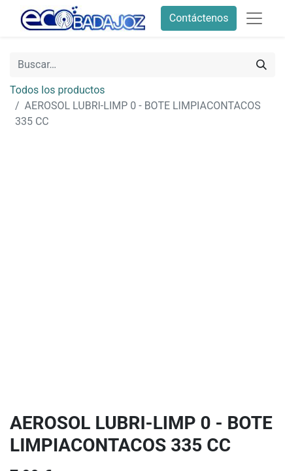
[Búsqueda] (261, 64)
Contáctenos (199, 18)
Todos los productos (57, 90)
